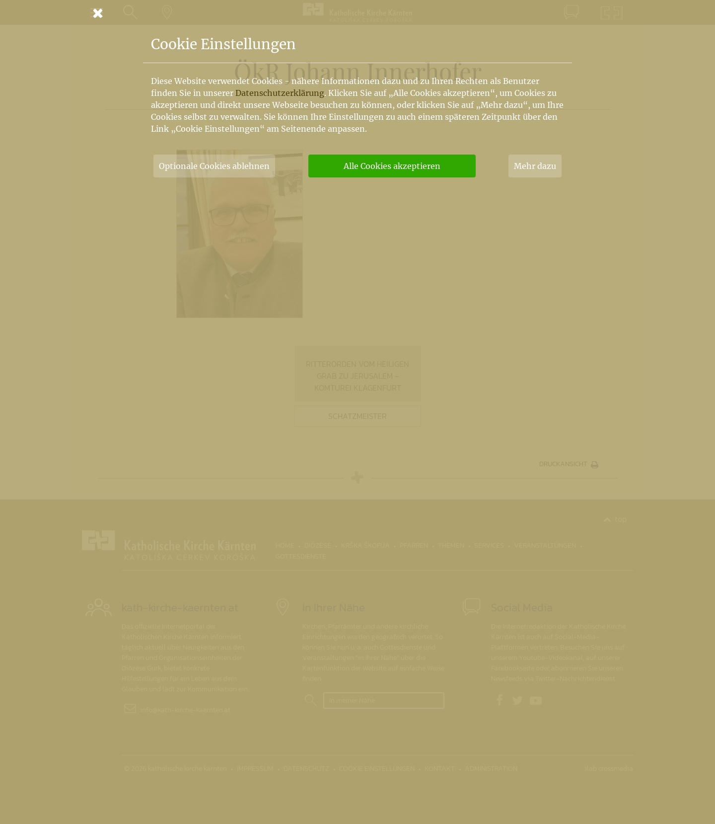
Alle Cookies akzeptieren (392, 166)
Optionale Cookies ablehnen (214, 166)
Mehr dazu (535, 166)
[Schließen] (357, 13)
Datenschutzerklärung (279, 93)
